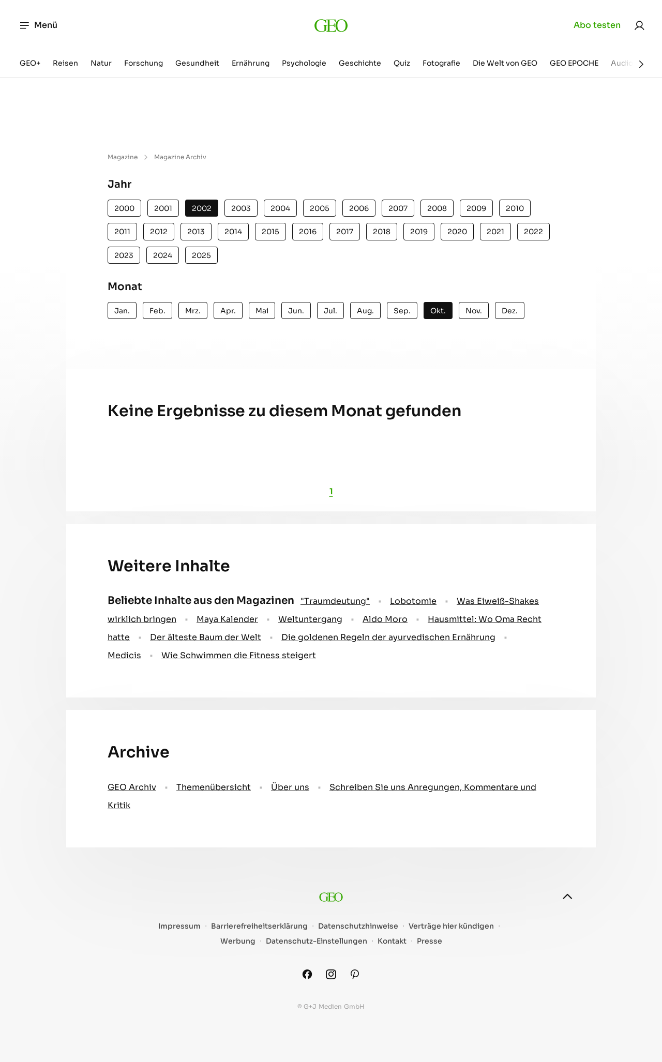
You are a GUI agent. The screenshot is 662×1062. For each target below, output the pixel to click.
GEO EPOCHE (574, 63)
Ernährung (250, 63)
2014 (233, 231)
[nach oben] (567, 896)
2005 (319, 208)
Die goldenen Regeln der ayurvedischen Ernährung (388, 637)
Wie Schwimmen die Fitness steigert (238, 655)
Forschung (143, 63)
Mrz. (193, 310)
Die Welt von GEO (505, 63)
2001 (163, 208)
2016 (308, 231)
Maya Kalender (227, 619)
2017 (344, 231)
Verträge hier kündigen (451, 926)
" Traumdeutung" (335, 601)
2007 (398, 208)
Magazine (123, 157)
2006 (359, 208)
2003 (241, 208)
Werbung (237, 941)
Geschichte (360, 63)
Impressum (179, 926)
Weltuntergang (310, 619)
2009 (476, 208)
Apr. (228, 310)
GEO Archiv (132, 787)
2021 (495, 231)
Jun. (296, 310)
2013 (196, 231)
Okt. (438, 310)
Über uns (290, 787)
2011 (122, 231)
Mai (261, 310)
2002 (202, 208)
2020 (457, 231)
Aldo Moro (385, 619)
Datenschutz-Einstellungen (316, 941)
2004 (280, 208)
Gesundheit (197, 63)
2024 (162, 255)
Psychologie (304, 63)
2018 (381, 231)
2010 (515, 208)
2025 (201, 255)
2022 (533, 231)
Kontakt (392, 941)
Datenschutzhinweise (358, 926)
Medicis (124, 655)
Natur (101, 63)
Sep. (402, 310)
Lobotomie (413, 601)
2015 (270, 231)
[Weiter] (641, 64)
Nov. (473, 310)
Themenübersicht (213, 787)
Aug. (365, 310)
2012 (159, 231)
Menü (38, 25)
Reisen (65, 63)
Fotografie (441, 63)
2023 (123, 255)
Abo (597, 25)
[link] (639, 25)
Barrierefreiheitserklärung (259, 926)
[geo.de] (331, 25)
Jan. (122, 310)
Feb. (157, 310)
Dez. (510, 310)
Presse (429, 941)
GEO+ (30, 63)
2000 (124, 208)
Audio (622, 63)
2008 (437, 208)
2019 (419, 231)
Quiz (402, 63)
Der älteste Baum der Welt (205, 637)
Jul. (330, 310)
